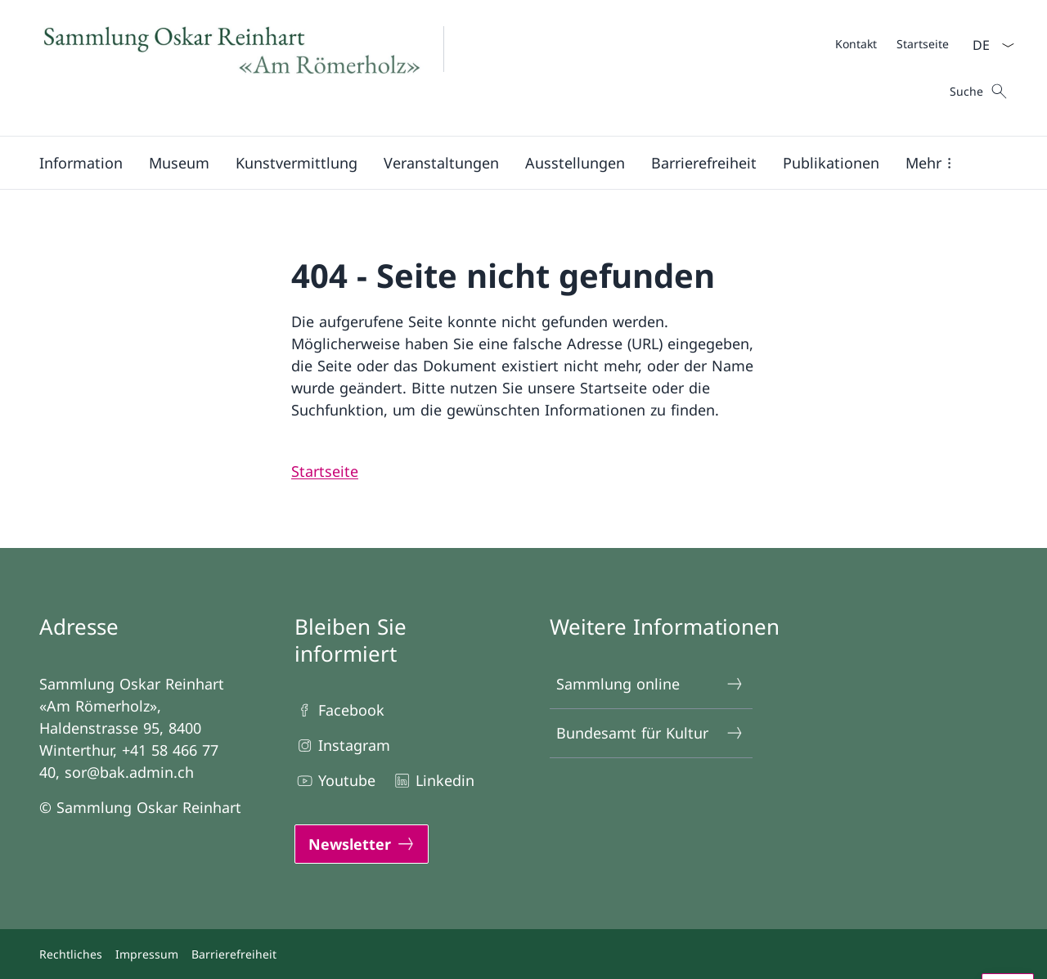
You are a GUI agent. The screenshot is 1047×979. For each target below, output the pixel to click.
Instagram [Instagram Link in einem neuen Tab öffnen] (342, 745)
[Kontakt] (856, 43)
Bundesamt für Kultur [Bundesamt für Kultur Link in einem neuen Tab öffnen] (650, 733)
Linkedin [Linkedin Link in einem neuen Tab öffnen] (433, 780)
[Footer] (523, 954)
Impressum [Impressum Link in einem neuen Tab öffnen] (146, 954)
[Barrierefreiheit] (704, 163)
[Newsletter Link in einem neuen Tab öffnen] (361, 844)
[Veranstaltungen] (441, 163)
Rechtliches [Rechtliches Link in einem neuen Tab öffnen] (70, 954)
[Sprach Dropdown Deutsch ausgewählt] (988, 45)
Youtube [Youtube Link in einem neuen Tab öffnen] (334, 780)
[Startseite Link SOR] (324, 471)
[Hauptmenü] (510, 163)
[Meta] (892, 43)
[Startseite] (923, 43)
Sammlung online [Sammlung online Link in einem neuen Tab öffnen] (650, 684)
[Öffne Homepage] (251, 68)
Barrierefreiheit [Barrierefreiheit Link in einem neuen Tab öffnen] (233, 954)
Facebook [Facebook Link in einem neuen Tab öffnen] (339, 710)
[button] (81, 163)
